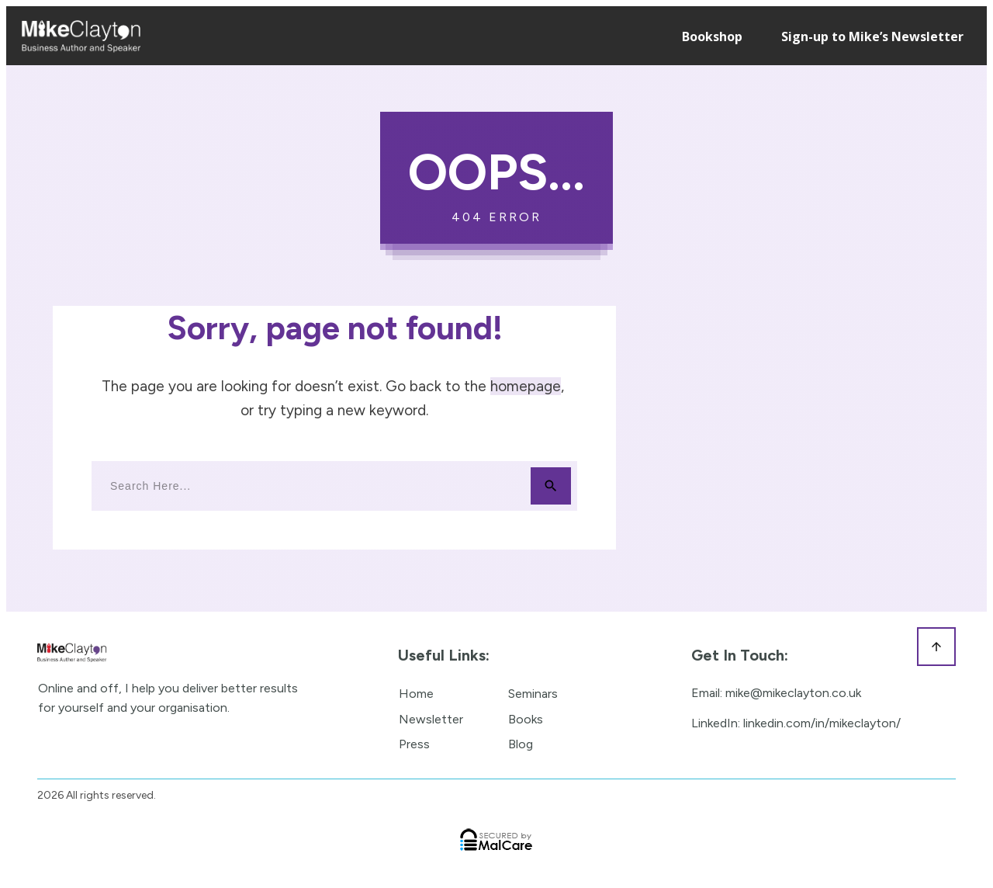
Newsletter (431, 719)
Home (416, 693)
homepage (525, 386)
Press (414, 744)
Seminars (533, 693)
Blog (520, 744)
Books (525, 719)
